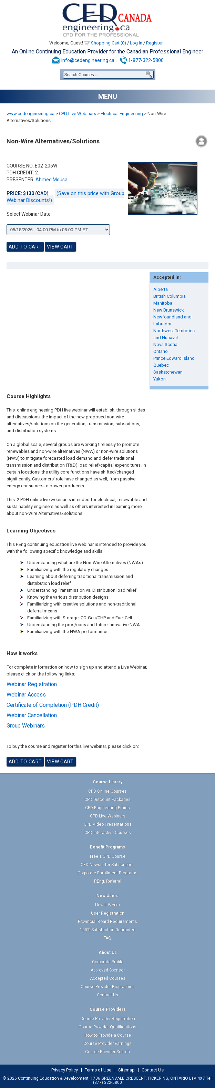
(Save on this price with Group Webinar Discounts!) (65, 196)
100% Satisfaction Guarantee (107, 929)
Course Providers (108, 1009)
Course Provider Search (107, 1051)
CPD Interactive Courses (107, 832)
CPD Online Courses (107, 791)
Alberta (160, 289)
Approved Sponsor (108, 970)
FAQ (107, 938)
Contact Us (107, 995)
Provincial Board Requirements (107, 921)
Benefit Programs (107, 847)
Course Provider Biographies (108, 986)
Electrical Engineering (122, 113)
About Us (108, 952)
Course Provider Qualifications (107, 1027)
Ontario (160, 351)
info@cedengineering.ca (87, 60)
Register (154, 42)
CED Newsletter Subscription (108, 864)
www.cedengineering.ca (30, 113)
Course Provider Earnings (107, 1043)
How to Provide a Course (107, 1035)
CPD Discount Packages (107, 799)
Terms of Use (98, 1070)
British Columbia (169, 296)
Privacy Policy (64, 1070)
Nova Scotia (165, 344)
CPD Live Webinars (77, 113)
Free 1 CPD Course (107, 856)
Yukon (159, 379)
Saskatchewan (168, 372)
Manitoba (162, 303)
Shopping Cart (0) (108, 42)
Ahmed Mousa (51, 179)
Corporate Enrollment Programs (107, 873)
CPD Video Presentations (108, 824)
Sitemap (126, 1070)
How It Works (107, 905)
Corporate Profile (107, 961)
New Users (107, 895)
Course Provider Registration (107, 1018)
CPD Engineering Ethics (107, 807)
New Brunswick (168, 310)
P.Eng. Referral (107, 881)
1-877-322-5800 (146, 60)
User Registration (107, 913)
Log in (136, 42)
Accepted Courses (107, 978)
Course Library (107, 782)
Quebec (161, 365)
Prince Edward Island (174, 358)
